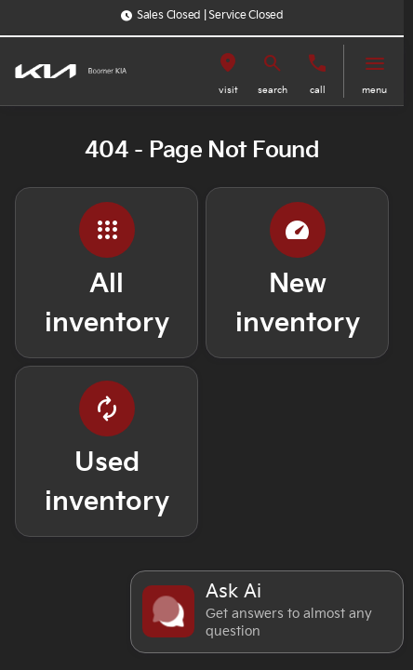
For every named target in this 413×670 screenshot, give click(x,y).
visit (228, 90)
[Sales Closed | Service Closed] (201, 16)
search (272, 90)
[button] (227, 71)
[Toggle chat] (267, 611)
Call (318, 90)
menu (374, 90)
